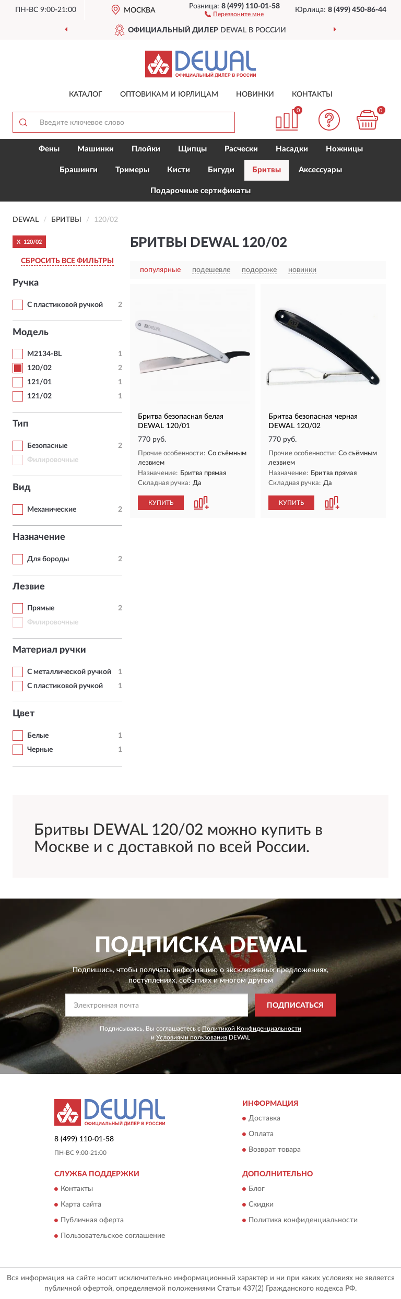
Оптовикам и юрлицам (169, 94)
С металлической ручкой (69, 672)
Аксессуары (320, 170)
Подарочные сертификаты (200, 191)
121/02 (39, 396)
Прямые (40, 608)
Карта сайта (81, 1205)
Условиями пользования (191, 1037)
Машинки (95, 149)
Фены (49, 149)
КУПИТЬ (160, 503)
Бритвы (266, 170)
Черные (40, 749)
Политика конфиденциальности (303, 1220)
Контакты (312, 94)
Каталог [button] (85, 94)
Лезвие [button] (29, 587)
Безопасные (47, 446)
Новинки (255, 94)
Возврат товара (275, 1149)
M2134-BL (44, 354)
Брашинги (79, 170)
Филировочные (52, 460)
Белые (38, 735)
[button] (234, 13)
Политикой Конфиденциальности (251, 1028)
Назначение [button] (39, 537)
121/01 (39, 382)
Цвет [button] (23, 713)
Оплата (261, 1134)
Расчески (241, 149)
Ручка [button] (26, 283)
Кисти (178, 170)
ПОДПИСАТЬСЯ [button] (295, 1005)
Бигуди (221, 170)
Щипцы (192, 149)
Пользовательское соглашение (113, 1236)
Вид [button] (22, 487)
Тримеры (132, 170)
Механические (51, 509)
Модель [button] (31, 332)
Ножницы (344, 149)
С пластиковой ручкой (65, 305)
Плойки (146, 149)
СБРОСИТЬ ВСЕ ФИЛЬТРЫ (67, 261)
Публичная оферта (92, 1220)
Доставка (264, 1118)
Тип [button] (20, 424)
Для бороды (48, 559)
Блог (257, 1189)
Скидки (261, 1205)
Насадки (292, 149)
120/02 (39, 368)
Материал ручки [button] (49, 650)
